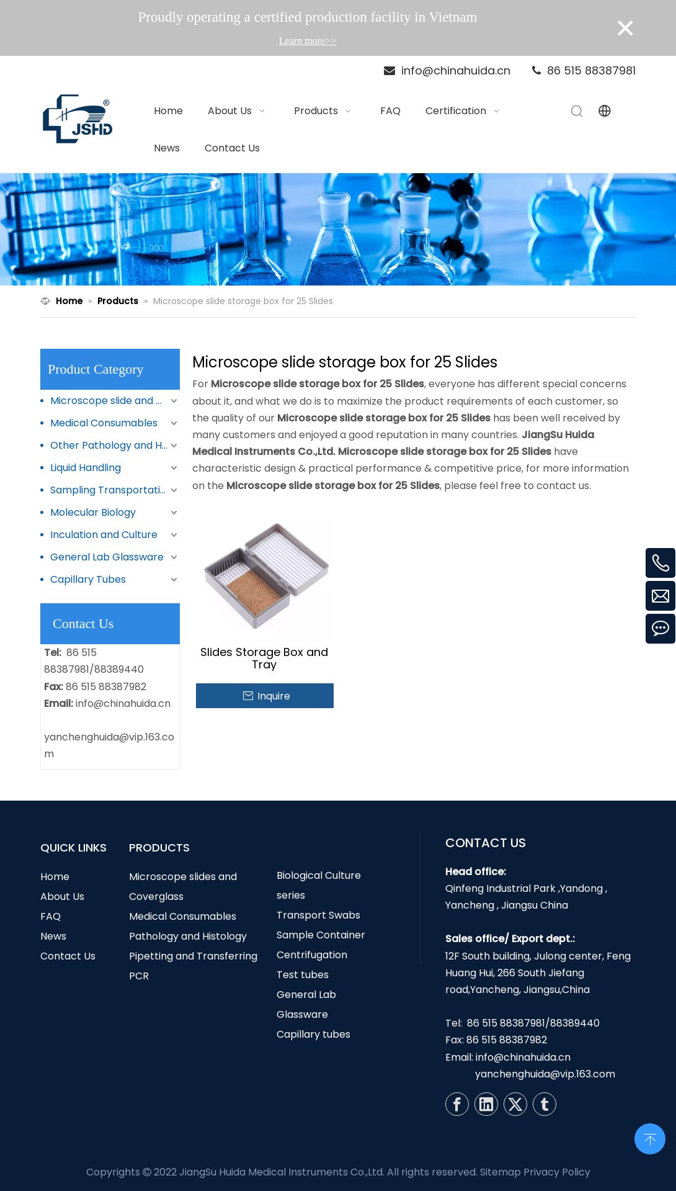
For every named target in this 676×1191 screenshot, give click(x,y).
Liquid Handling (85, 468)
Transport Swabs (318, 915)
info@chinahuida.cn (123, 703)
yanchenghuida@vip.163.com (545, 1074)
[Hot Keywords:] (577, 111)
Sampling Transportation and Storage (115, 490)
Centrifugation (312, 955)
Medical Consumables (104, 423)
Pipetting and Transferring (193, 956)
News (53, 936)
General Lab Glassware (107, 557)
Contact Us (68, 956)
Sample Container (321, 935)
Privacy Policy (556, 1172)
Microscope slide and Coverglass (115, 400)
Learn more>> (307, 40)
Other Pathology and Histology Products (115, 445)
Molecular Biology (93, 512)
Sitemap (500, 1172)
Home (54, 877)
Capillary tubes (313, 1034)
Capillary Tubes (88, 579)
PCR (139, 976)
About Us (62, 896)
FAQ (50, 916)
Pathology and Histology (188, 936)
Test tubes (303, 975)
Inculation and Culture (104, 535)
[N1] (338, 229)
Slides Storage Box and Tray (264, 658)
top (650, 1137)
